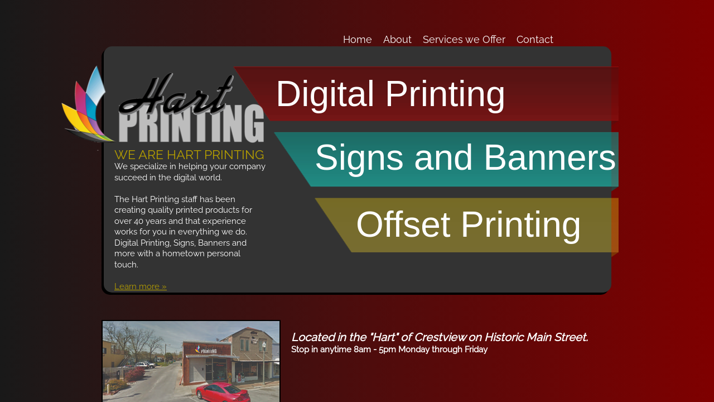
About (397, 39)
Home (357, 39)
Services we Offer (464, 39)
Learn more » (140, 286)
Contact (535, 39)
